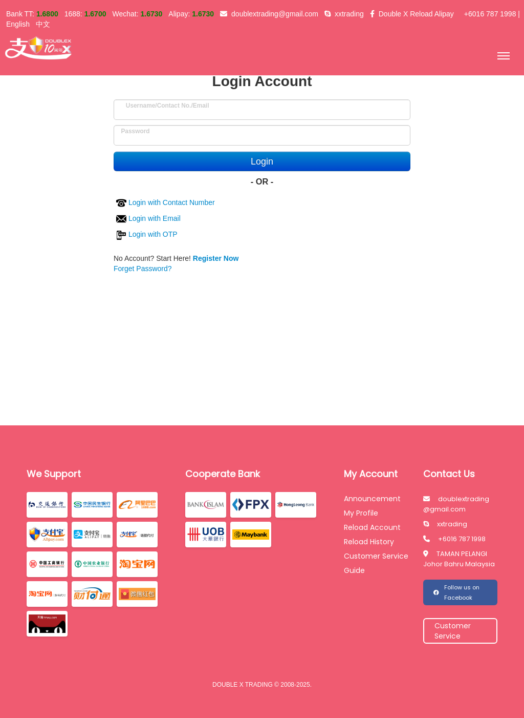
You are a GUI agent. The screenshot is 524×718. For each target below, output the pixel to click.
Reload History (369, 542)
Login (262, 161)
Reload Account (372, 527)
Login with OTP (147, 234)
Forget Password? (143, 268)
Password (135, 128)
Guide (354, 570)
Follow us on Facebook (456, 592)
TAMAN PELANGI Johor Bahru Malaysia (459, 559)
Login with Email (148, 218)
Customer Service (376, 556)
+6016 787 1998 (454, 539)
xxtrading (445, 524)
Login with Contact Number (165, 202)
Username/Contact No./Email (167, 102)
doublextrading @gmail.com (456, 504)
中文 (43, 24)
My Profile (361, 513)
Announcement (372, 499)
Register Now (215, 258)
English (18, 24)
